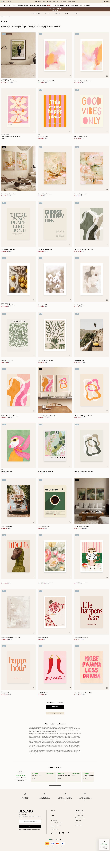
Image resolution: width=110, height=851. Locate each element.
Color (47, 13)
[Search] (101, 5)
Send (29, 826)
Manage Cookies (79, 825)
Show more (55, 706)
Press (52, 813)
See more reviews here (55, 785)
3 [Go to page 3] (54, 713)
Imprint (52, 815)
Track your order (79, 815)
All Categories (36, 13)
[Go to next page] (63, 713)
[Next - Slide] (95, 776)
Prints (14, 5)
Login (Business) (55, 829)
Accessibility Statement (56, 822)
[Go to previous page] (47, 713)
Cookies (77, 822)
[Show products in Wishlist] (104, 5)
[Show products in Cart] (107, 5)
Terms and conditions (80, 817)
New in (54, 5)
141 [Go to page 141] (60, 713)
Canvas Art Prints (23, 5)
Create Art (33, 5)
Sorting (76, 13)
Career (52, 817)
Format (57, 13)
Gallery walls (75, 5)
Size (66, 13)
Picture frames (41, 5)
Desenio (3, 17)
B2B (81, 5)
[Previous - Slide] (29, 776)
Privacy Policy (28, 829)
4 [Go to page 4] (57, 713)
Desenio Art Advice (79, 810)
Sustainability (54, 820)
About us (53, 810)
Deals (49, 5)
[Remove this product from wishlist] (34, 76)
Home (67, 5)
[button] (104, 844)
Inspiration (87, 5)
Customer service (79, 813)
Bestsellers (60, 5)
